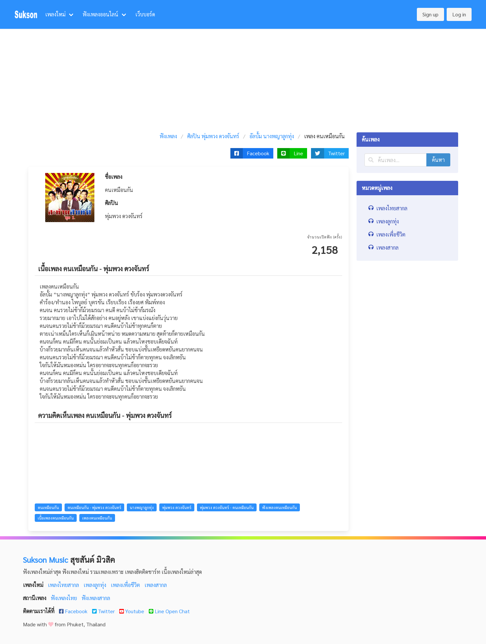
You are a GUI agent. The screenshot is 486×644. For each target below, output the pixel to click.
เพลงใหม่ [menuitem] (55, 14)
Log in (459, 14)
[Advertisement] (243, 78)
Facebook (74, 611)
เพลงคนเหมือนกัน (97, 518)
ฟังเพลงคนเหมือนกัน (279, 507)
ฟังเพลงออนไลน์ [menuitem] (100, 14)
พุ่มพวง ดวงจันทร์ (176, 507)
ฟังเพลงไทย (64, 598)
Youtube (132, 611)
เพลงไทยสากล (64, 584)
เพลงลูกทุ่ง (95, 584)
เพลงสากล (156, 584)
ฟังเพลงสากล (96, 598)
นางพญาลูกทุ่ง (142, 507)
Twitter (104, 611)
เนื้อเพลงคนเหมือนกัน (56, 518)
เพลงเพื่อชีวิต (126, 584)
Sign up (430, 14)
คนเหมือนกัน (48, 507)
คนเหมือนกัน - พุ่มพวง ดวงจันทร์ (94, 507)
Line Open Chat (169, 611)
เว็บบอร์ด (145, 14)
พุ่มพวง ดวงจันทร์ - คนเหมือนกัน (227, 507)
